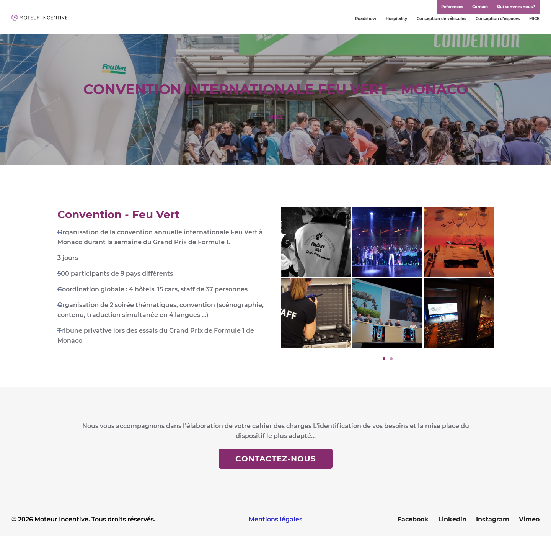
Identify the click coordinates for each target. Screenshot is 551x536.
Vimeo (529, 519)
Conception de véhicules (441, 18)
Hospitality (396, 18)
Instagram (492, 519)
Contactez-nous (275, 458)
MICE (534, 18)
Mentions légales (275, 519)
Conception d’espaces (498, 18)
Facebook (413, 519)
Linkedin (452, 519)
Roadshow (365, 18)
